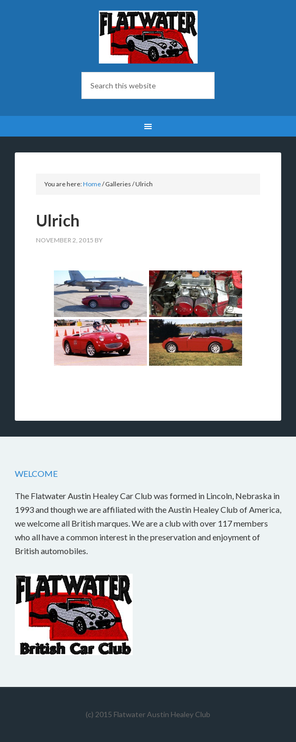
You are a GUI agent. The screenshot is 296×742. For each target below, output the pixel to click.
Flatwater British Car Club (148, 37)
